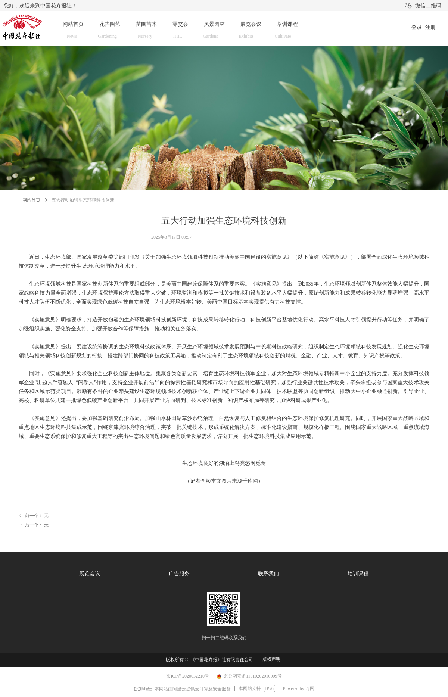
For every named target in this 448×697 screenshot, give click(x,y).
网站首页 (31, 200)
